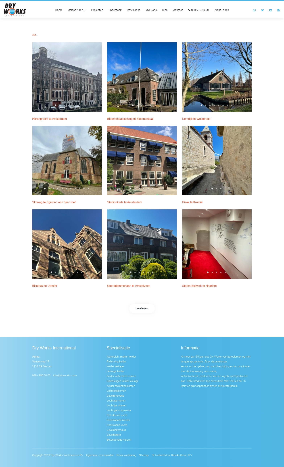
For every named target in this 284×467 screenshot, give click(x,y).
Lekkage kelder (115, 371)
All (34, 34)
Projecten (97, 10)
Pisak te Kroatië (192, 202)
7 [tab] (228, 106)
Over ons (151, 10)
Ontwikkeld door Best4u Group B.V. (172, 455)
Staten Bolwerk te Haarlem (199, 285)
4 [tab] (69, 106)
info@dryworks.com (65, 375)
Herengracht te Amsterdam (49, 118)
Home (58, 10)
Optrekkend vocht (117, 415)
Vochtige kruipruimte (119, 410)
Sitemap (144, 455)
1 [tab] (56, 106)
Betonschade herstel (119, 439)
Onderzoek (115, 10)
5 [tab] (73, 106)
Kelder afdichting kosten (121, 386)
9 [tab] (80, 190)
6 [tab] (78, 106)
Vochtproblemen (116, 390)
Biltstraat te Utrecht (44, 285)
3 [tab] (65, 106)
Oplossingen (77, 10)
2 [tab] (60, 106)
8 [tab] (232, 106)
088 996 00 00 (198, 10)
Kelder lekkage (115, 366)
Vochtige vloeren (116, 405)
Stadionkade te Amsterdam (124, 202)
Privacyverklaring (126, 455)
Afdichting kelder (116, 361)
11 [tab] (89, 190)
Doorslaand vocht (117, 425)
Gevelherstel (114, 434)
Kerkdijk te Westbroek (196, 118)
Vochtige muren (116, 400)
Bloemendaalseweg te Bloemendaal (130, 118)
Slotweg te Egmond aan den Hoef (54, 202)
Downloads (134, 10)
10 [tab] (84, 190)
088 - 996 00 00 (41, 375)
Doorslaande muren (118, 420)
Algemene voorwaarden (100, 455)
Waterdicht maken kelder (121, 356)
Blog (165, 10)
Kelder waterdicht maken (121, 376)
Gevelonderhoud (116, 430)
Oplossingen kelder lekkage (123, 381)
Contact (178, 10)
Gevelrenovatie (115, 395)
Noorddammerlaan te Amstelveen (128, 285)
